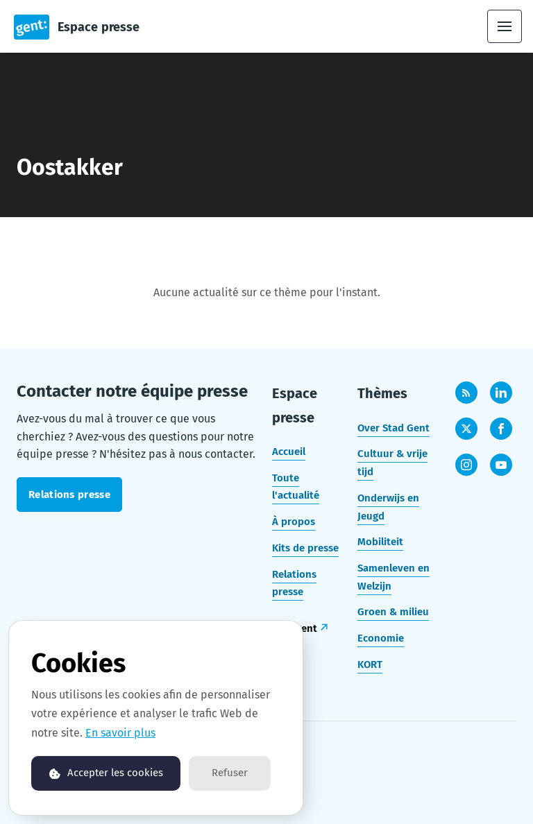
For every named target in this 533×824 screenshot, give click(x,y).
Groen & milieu (393, 612)
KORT (369, 664)
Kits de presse (305, 548)
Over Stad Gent (393, 428)
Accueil (288, 451)
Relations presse (294, 583)
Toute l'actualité (295, 487)
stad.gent (294, 628)
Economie (380, 638)
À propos (293, 521)
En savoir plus (120, 732)
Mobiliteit (380, 541)
